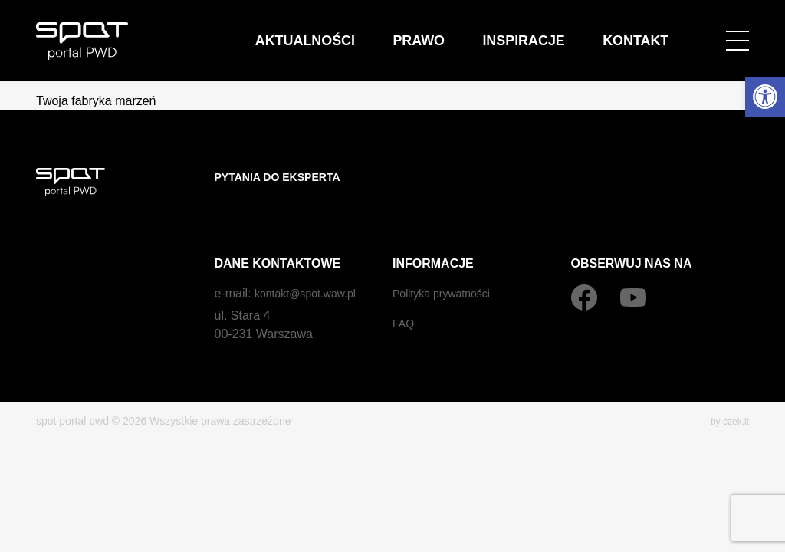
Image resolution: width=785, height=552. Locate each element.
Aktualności (452, 30)
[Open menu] (737, 30)
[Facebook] (584, 268)
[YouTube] (633, 268)
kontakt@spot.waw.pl (312, 263)
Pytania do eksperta (286, 176)
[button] (765, 97)
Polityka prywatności (448, 263)
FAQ (404, 293)
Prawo (522, 30)
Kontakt (656, 30)
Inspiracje (586, 30)
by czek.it (727, 391)
